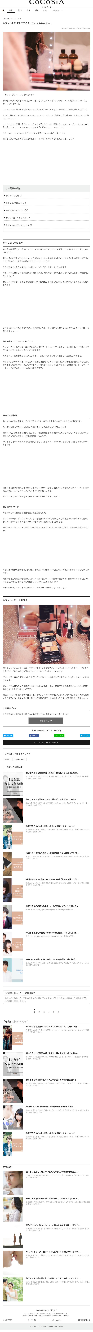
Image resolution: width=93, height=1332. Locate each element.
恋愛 (11, 10)
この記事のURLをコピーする (46, 742)
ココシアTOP (7, 1320)
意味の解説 (20, 759)
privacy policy (56, 1320)
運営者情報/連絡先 (84, 1320)
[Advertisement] (46, 160)
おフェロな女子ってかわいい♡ (19, 225)
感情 (37, 10)
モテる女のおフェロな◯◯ (17, 210)
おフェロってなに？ (14, 196)
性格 (28, 10)
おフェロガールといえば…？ (18, 218)
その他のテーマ (57, 10)
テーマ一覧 (32, 1320)
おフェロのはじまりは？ (16, 203)
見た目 (19, 10)
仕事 (45, 10)
